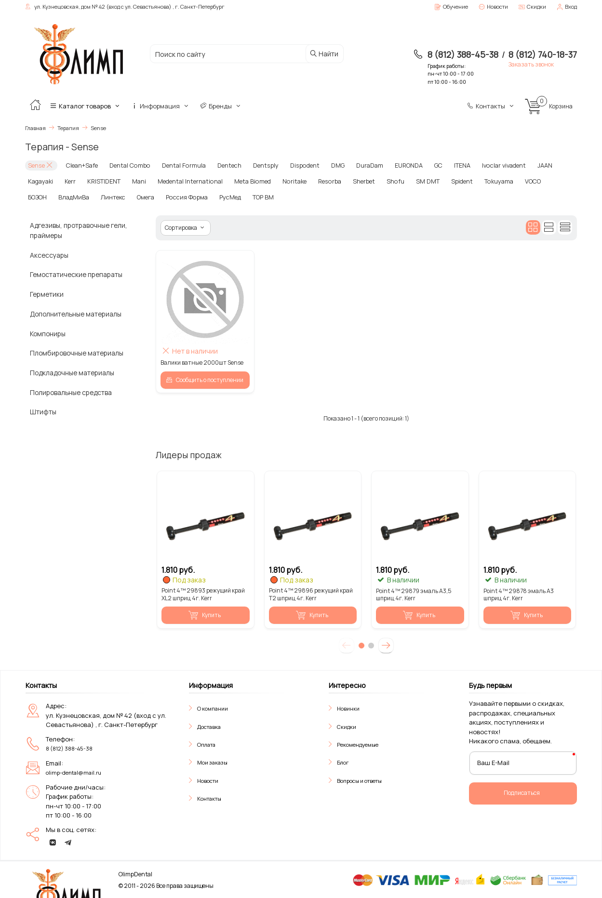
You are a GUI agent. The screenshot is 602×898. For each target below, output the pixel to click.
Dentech (220, 165)
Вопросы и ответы (359, 779)
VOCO (515, 180)
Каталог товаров (85, 106)
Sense (40, 165)
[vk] (52, 841)
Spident (447, 180)
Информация (160, 106)
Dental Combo (125, 165)
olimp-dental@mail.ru (73, 771)
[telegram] (68, 841)
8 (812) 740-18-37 (542, 54)
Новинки (348, 707)
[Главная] (35, 106)
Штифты (43, 410)
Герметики (47, 293)
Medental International (187, 180)
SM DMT (414, 180)
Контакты (491, 106)
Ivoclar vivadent (489, 165)
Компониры (48, 332)
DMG (325, 165)
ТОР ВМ (224, 196)
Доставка (209, 725)
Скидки (346, 725)
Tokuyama (483, 180)
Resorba (320, 180)
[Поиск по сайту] (230, 54)
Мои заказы (212, 761)
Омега (112, 196)
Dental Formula (176, 165)
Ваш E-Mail (493, 761)
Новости (207, 779)
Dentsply (255, 165)
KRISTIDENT (102, 180)
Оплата (206, 743)
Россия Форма (151, 196)
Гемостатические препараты (76, 273)
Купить (204, 614)
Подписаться (522, 792)
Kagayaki (40, 180)
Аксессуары (49, 253)
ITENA (449, 165)
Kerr (69, 180)
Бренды (221, 106)
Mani (137, 180)
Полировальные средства (71, 391)
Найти (323, 53)
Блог (343, 761)
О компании (212, 707)
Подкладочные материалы (72, 371)
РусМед (192, 196)
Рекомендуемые (357, 743)
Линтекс (81, 196)
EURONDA (396, 165)
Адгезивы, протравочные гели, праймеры (78, 229)
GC (425, 165)
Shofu (383, 180)
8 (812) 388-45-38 (463, 54)
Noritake (286, 180)
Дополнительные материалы (75, 312)
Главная (35, 128)
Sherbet (353, 180)
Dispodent (293, 165)
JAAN (529, 165)
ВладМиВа (42, 196)
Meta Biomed (246, 180)
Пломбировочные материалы (76, 352)
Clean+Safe (80, 165)
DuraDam (356, 165)
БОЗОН (544, 180)
